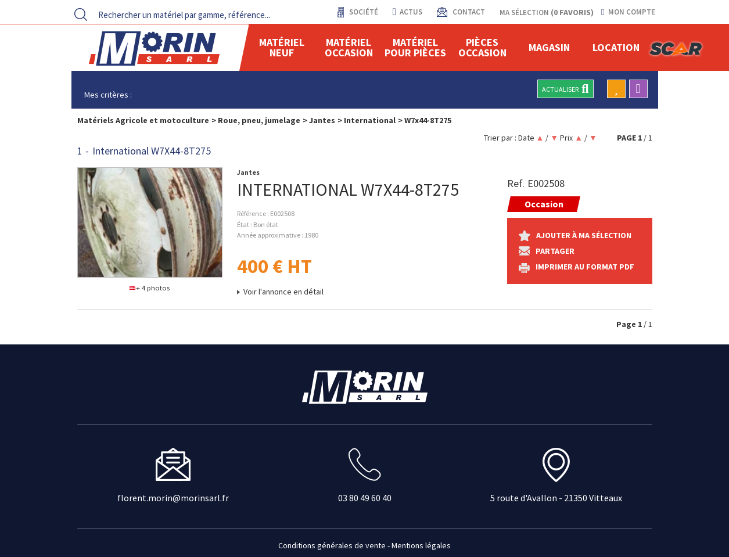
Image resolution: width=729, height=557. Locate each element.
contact (468, 12)
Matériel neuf (281, 47)
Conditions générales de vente (332, 545)
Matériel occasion (349, 47)
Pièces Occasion (482, 47)
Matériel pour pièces (415, 47)
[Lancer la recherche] (80, 14)
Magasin (549, 47)
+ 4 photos (150, 287)
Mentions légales (421, 545)
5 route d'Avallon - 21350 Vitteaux (556, 498)
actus (407, 12)
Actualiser (565, 89)
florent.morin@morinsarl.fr (173, 498)
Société (362, 12)
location (616, 47)
